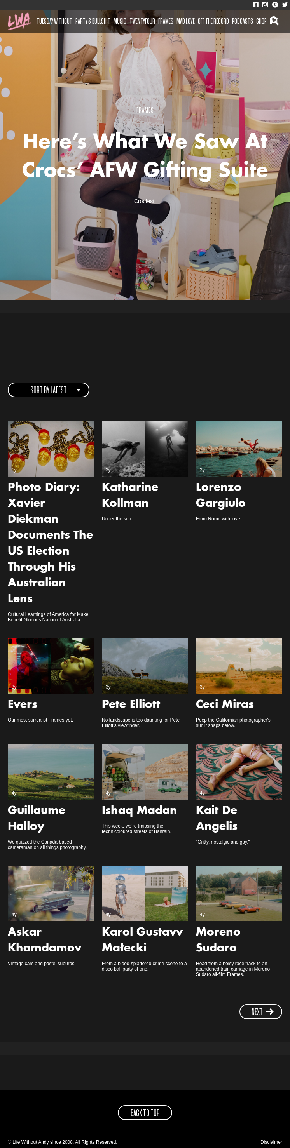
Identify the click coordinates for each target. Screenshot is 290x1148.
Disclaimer (271, 1142)
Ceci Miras (225, 705)
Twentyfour (142, 21)
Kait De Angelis (217, 819)
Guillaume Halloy (36, 819)
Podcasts (242, 21)
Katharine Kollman (130, 496)
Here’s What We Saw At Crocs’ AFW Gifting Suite (145, 158)
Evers (22, 705)
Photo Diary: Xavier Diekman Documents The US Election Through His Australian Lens (50, 544)
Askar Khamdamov (44, 940)
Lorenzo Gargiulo (221, 496)
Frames (165, 21)
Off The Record (213, 21)
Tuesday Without (54, 21)
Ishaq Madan (139, 811)
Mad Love (185, 21)
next (263, 1012)
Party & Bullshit (92, 21)
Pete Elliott (131, 705)
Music (120, 21)
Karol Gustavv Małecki (142, 940)
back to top (145, 1113)
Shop (261, 21)
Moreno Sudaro (218, 940)
